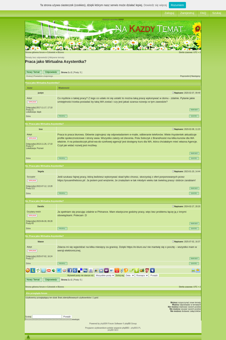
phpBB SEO (113, 330)
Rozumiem (177, 5)
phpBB (103, 324)
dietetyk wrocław (110, 19)
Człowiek (51, 52)
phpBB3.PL (136, 328)
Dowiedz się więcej (155, 5)
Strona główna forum (35, 52)
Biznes (61, 52)
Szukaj (216, 13)
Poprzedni (185, 76)
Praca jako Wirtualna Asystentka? (55, 61)
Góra (28, 116)
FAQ (203, 13)
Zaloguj (169, 13)
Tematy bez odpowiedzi (36, 57)
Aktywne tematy (56, 57)
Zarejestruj (187, 13)
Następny (195, 76)
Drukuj (29, 76)
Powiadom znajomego (43, 76)
